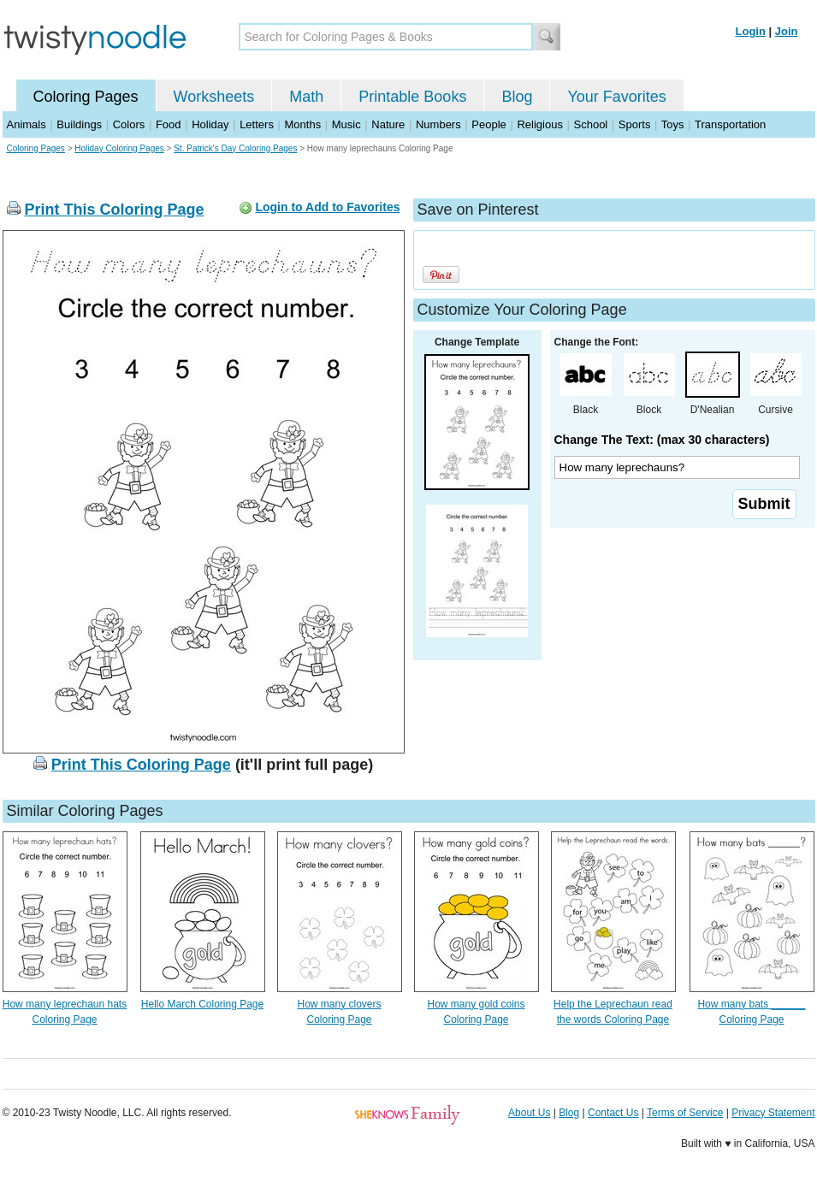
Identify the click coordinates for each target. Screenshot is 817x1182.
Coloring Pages (86, 96)
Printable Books (412, 96)
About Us (529, 1113)
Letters (257, 124)
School (591, 124)
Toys (672, 124)
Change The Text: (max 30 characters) (662, 439)
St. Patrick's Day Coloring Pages (235, 148)
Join (786, 31)
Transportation (730, 124)
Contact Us (613, 1113)
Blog (516, 96)
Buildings (79, 124)
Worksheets (214, 96)
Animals (26, 124)
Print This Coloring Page (114, 209)
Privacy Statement (772, 1113)
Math (306, 96)
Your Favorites (616, 96)
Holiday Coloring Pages (119, 148)
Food (168, 124)
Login (751, 31)
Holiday (210, 124)
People (488, 124)
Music (346, 124)
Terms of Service (685, 1113)
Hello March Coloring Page (202, 1004)
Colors (129, 124)
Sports (635, 124)
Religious (539, 124)
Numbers (438, 124)
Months (303, 124)
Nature (388, 124)
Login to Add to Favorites (327, 207)
